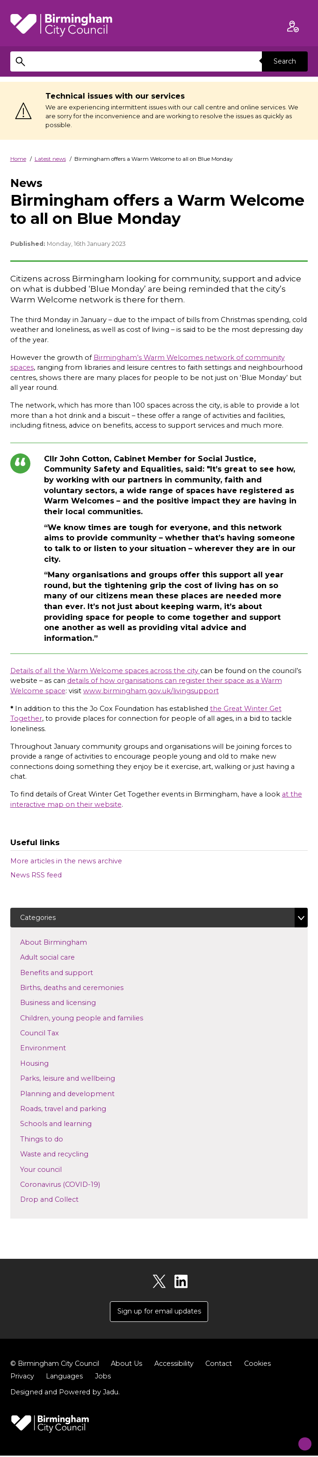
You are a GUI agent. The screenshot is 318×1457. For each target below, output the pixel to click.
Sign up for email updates (159, 1312)
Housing (49, 1063)
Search (284, 61)
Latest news (50, 159)
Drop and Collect (64, 1200)
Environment (58, 1048)
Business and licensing (73, 1002)
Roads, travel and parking (78, 1108)
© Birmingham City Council (56, 1365)
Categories (38, 917)
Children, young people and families (96, 1018)
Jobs (104, 1377)
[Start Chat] (298, 1437)
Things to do (56, 1139)
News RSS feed (36, 875)
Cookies (262, 1365)
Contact (223, 1365)
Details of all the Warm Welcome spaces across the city (105, 671)
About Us (130, 1365)
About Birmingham (68, 942)
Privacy (22, 1377)
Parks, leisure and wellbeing (82, 1078)
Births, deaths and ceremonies (86, 987)
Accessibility (178, 1365)
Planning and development (82, 1093)
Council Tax (54, 1033)
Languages (65, 1377)
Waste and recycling (69, 1154)
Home (18, 159)
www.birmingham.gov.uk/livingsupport (151, 691)
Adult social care (62, 957)
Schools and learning (71, 1124)
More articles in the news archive (66, 861)
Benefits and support (71, 972)
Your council (56, 1169)
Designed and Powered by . (65, 1393)
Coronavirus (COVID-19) (75, 1184)
